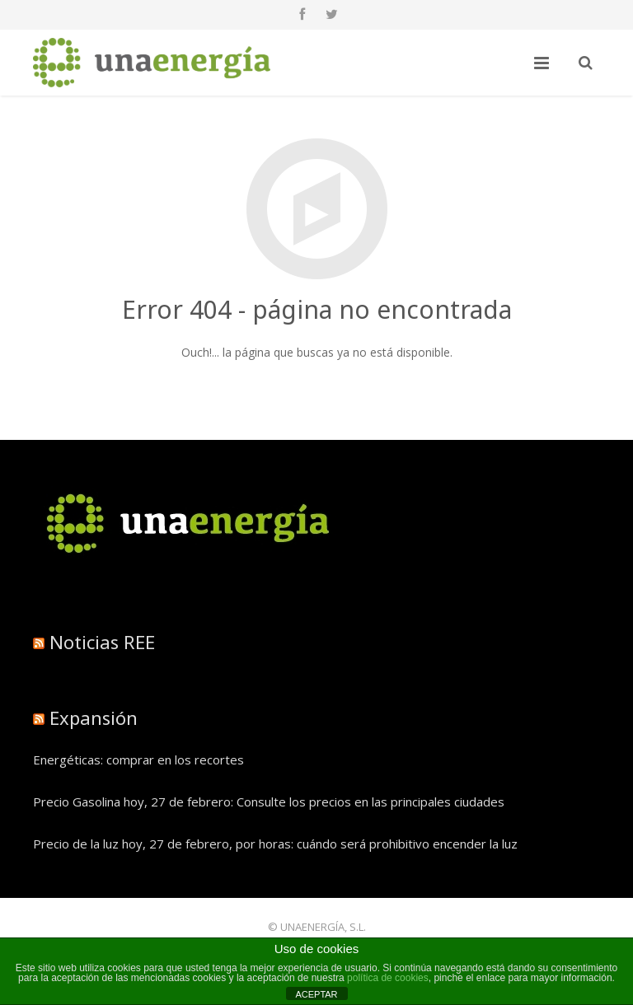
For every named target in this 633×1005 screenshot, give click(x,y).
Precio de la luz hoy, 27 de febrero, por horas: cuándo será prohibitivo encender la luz (275, 843)
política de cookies (388, 978)
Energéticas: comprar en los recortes (138, 759)
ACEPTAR (316, 994)
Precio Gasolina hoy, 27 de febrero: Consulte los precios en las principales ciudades (268, 801)
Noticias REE (102, 641)
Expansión (93, 717)
